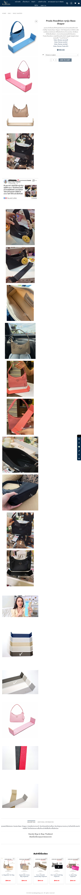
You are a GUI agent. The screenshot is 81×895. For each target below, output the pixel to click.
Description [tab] (31, 822)
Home (4, 13)
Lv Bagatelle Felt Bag (8, 875)
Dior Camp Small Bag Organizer (57, 875)
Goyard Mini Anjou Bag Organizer (24, 875)
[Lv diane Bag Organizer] (73, 865)
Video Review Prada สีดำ (60, 46)
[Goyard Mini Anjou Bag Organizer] (24, 865)
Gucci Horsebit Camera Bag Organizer (40, 875)
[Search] (67, 3)
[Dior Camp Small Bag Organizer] (56, 865)
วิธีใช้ (36, 5)
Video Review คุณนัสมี (60, 44)
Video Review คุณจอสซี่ (61, 40)
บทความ (43, 5)
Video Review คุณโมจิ (60, 42)
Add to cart (65, 60)
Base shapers (17, 13)
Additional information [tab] (46, 822)
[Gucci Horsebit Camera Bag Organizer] (40, 865)
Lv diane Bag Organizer (73, 875)
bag (9, 13)
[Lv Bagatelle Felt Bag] (8, 865)
